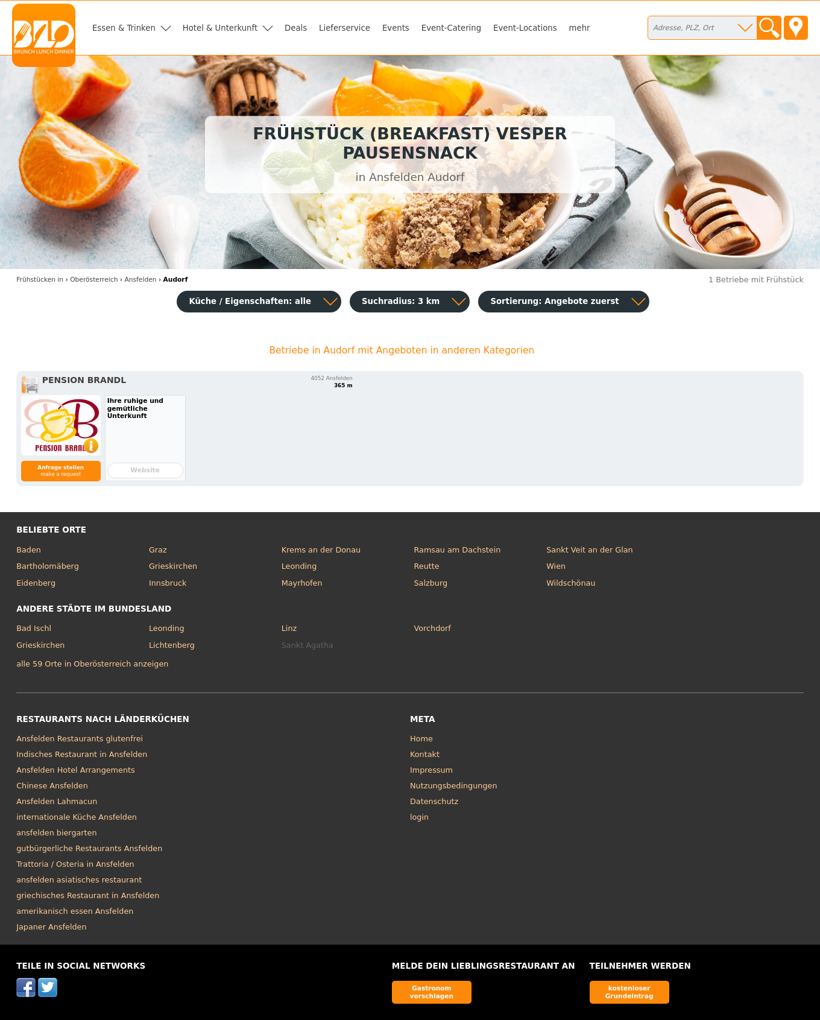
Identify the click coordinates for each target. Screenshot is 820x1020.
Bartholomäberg (47, 566)
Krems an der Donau (321, 549)
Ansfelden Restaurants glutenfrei (79, 738)
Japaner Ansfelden (51, 926)
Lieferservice (344, 28)
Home (421, 738)
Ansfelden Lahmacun (56, 801)
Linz (289, 628)
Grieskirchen (173, 566)
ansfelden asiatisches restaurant (79, 879)
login (419, 817)
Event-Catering (451, 28)
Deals (296, 28)
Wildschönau (570, 583)
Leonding (299, 566)
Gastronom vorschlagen (432, 991)
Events (395, 28)
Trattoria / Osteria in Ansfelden (75, 864)
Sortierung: (554, 301)
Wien (556, 566)
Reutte (426, 566)
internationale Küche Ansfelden (76, 817)
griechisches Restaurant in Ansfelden (87, 895)
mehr (579, 28)
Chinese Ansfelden (52, 785)
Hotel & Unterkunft (220, 28)
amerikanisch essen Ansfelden (74, 911)
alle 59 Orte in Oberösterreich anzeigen (92, 663)
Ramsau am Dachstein (457, 549)
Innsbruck (168, 583)
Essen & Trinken (124, 28)
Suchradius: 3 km (401, 301)
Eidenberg (35, 583)
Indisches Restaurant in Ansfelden (81, 754)
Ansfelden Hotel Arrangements (75, 770)
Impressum (431, 770)
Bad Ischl (33, 628)
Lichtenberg (172, 645)
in (39, 280)
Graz (158, 549)
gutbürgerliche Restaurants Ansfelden (89, 848)
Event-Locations (525, 28)
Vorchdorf (432, 628)
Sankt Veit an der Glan (589, 549)
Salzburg (430, 583)
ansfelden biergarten (56, 832)
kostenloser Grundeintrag (629, 991)
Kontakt (425, 754)
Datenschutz (434, 801)
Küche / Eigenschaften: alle (250, 301)
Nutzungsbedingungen (453, 785)
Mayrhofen (302, 583)
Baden (28, 549)
